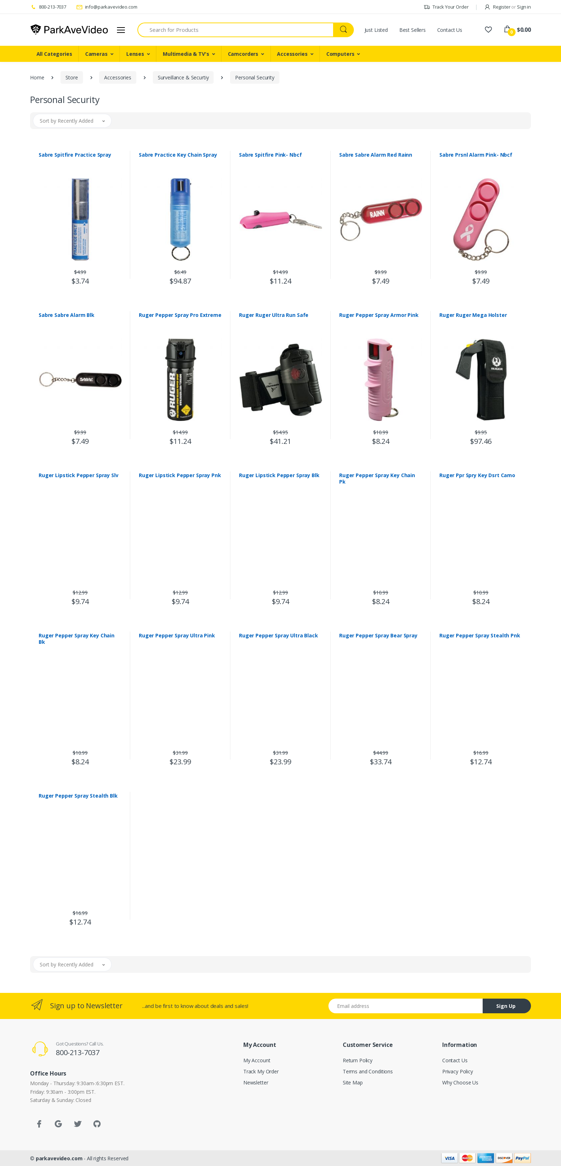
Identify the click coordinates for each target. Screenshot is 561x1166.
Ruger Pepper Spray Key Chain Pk (377, 478)
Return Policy (357, 1060)
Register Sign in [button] (507, 7)
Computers (340, 53)
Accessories (292, 53)
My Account (256, 1060)
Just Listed (376, 29)
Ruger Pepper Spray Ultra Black (278, 635)
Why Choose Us (460, 1082)
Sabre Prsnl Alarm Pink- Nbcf (475, 155)
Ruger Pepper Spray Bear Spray (378, 635)
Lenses (135, 53)
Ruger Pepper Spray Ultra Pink (177, 635)
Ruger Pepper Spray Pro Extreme (180, 315)
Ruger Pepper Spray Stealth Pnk (479, 635)
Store (71, 77)
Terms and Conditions (368, 1071)
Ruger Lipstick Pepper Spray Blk (279, 475)
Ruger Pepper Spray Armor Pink (379, 315)
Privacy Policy (457, 1071)
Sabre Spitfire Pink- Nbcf (270, 155)
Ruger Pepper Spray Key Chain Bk (76, 638)
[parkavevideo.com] (69, 29)
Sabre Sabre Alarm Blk (66, 315)
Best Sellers (412, 29)
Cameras (96, 53)
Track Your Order (446, 7)
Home (37, 77)
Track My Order (261, 1071)
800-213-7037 (48, 7)
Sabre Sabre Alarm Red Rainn (375, 155)
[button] (72, 121)
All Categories (54, 53)
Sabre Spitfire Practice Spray (75, 155)
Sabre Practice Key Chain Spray (178, 155)
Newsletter (255, 1082)
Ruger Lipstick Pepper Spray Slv (78, 475)
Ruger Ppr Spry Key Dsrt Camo (477, 475)
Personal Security (254, 77)
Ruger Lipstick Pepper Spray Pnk (180, 475)
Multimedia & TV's (186, 53)
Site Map (353, 1082)
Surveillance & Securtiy (183, 77)
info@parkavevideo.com (106, 7)
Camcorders (243, 53)
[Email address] (405, 1006)
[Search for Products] (235, 30)
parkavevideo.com (59, 1158)
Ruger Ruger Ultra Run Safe (273, 315)
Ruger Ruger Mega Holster (473, 315)
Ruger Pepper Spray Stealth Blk (78, 796)
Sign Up (506, 1006)
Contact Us (450, 29)
